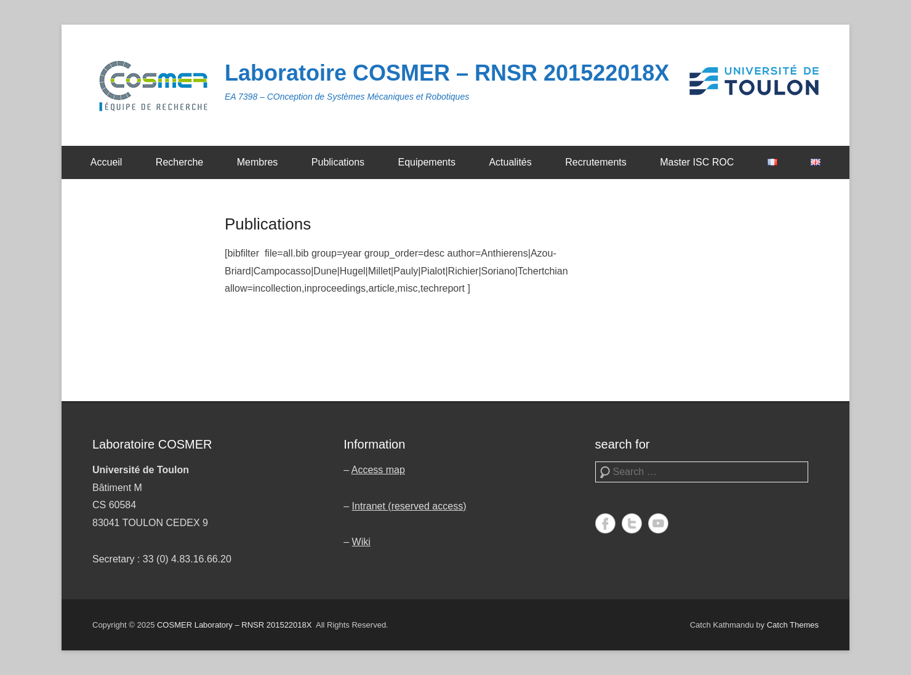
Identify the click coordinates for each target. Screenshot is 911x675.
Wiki (361, 542)
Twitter (632, 523)
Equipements (427, 162)
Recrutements (596, 162)
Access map (378, 470)
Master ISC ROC (697, 162)
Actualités (510, 162)
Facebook (605, 523)
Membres (257, 162)
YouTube (658, 523)
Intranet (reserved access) (409, 506)
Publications (337, 162)
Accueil (106, 162)
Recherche (179, 162)
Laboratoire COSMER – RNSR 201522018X (447, 73)
